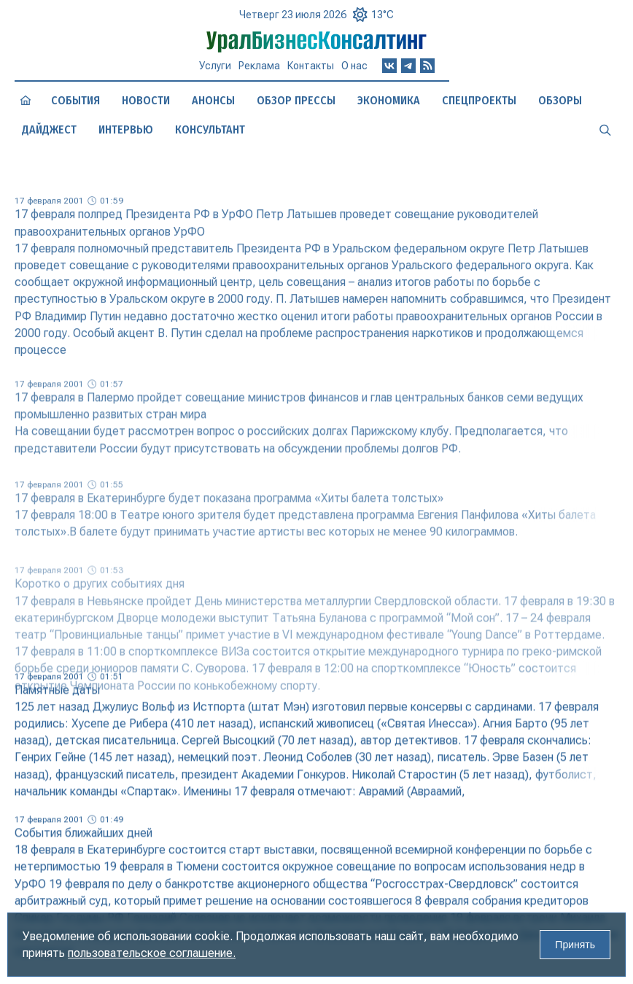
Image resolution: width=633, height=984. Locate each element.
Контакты (310, 65)
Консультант (210, 129)
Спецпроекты (479, 100)
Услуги (215, 65)
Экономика (388, 100)
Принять (575, 944)
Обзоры (560, 100)
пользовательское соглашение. (152, 953)
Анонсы (213, 100)
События (75, 100)
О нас (354, 65)
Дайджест (49, 129)
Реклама (259, 65)
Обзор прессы (296, 100)
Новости (146, 100)
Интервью (125, 129)
